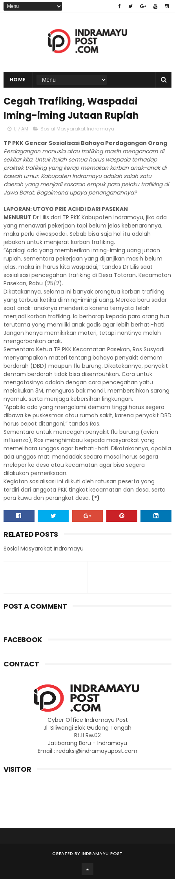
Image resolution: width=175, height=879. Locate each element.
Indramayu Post (102, 853)
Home (18, 79)
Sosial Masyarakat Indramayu (77, 128)
